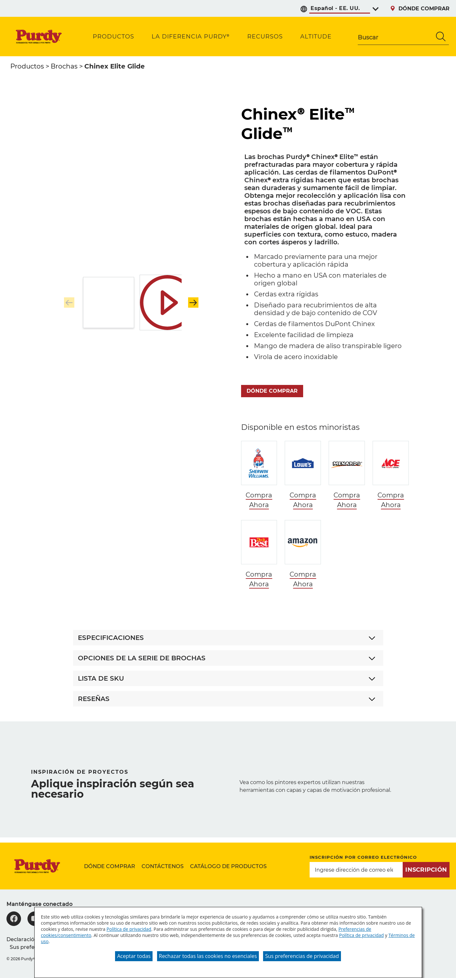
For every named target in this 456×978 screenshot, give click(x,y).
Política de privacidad (129, 929)
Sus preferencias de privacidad (302, 956)
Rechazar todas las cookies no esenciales (208, 956)
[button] (193, 302)
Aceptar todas (133, 956)
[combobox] (395, 36)
